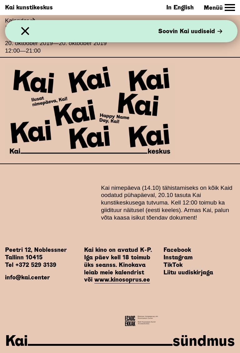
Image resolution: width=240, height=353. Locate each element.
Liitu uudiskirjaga (188, 272)
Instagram (177, 257)
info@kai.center (27, 277)
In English (180, 7)
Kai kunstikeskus (29, 7)
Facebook (177, 249)
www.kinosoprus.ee (122, 279)
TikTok (172, 264)
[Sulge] (25, 31)
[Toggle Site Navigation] (219, 7)
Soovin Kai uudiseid (190, 31)
